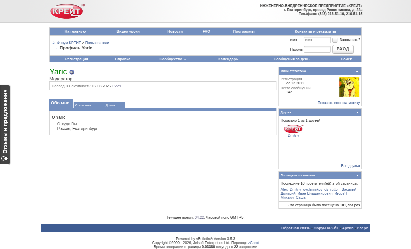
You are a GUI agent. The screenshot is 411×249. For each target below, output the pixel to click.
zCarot (253, 243)
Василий (349, 189)
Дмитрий (288, 193)
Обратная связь (295, 228)
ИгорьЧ (340, 193)
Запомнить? (346, 40)
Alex (284, 189)
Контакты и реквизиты (315, 31)
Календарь (228, 59)
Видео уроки (128, 31)
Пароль (296, 49)
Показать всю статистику (339, 103)
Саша (300, 197)
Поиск (346, 59)
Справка (122, 59)
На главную (75, 31)
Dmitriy (293, 135)
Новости (175, 31)
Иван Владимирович (314, 193)
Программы (243, 31)
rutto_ (335, 189)
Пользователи (97, 43)
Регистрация (76, 59)
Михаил (287, 197)
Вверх (362, 228)
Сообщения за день (291, 59)
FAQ (206, 31)
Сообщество (173, 59)
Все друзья (350, 166)
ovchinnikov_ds (315, 189)
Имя (293, 40)
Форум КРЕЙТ (69, 43)
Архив (347, 228)
